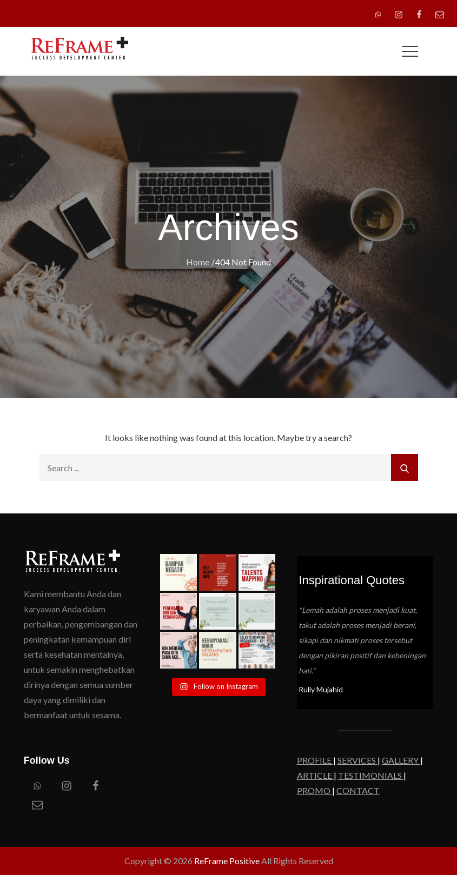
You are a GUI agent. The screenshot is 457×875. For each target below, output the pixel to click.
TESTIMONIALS (370, 775)
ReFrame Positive (227, 861)
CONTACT (358, 790)
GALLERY (401, 760)
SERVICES (357, 760)
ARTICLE (315, 775)
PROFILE (315, 760)
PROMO (314, 790)
